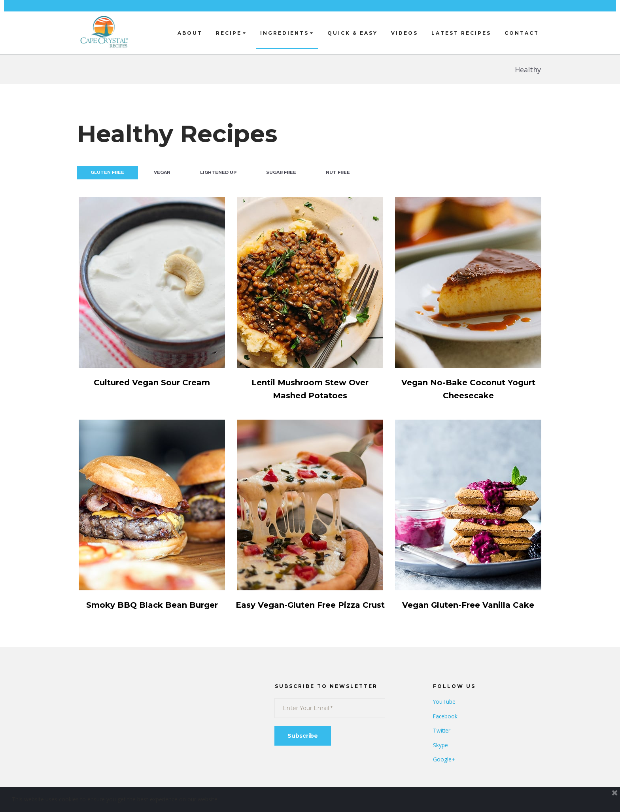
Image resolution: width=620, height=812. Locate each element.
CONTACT (522, 33)
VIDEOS (404, 33)
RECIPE (231, 33)
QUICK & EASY (352, 33)
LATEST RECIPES (461, 33)
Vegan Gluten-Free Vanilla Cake (468, 604)
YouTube (444, 714)
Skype (440, 758)
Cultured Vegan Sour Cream (152, 382)
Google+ (444, 772)
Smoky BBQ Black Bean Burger (151, 604)
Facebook (445, 729)
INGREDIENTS (287, 33)
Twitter (442, 743)
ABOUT (190, 33)
